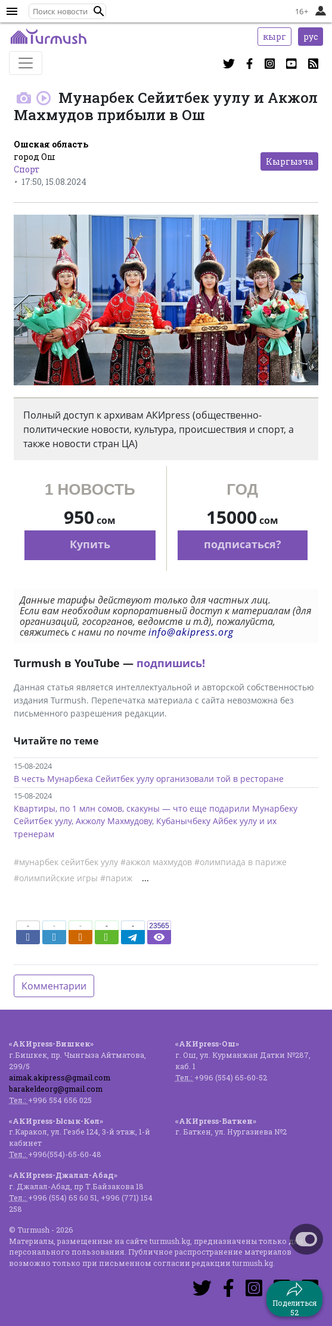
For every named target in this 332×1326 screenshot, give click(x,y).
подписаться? (242, 544)
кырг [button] (274, 36)
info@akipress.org (191, 632)
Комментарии (53, 985)
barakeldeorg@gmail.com (56, 1089)
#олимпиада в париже (240, 862)
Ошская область (51, 144)
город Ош (34, 156)
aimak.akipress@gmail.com (59, 1077)
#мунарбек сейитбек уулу (66, 862)
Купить (90, 544)
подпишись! (170, 663)
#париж (116, 878)
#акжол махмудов (156, 862)
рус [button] (310, 36)
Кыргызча (289, 161)
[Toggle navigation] (25, 63)
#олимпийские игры (56, 878)
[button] (99, 11)
